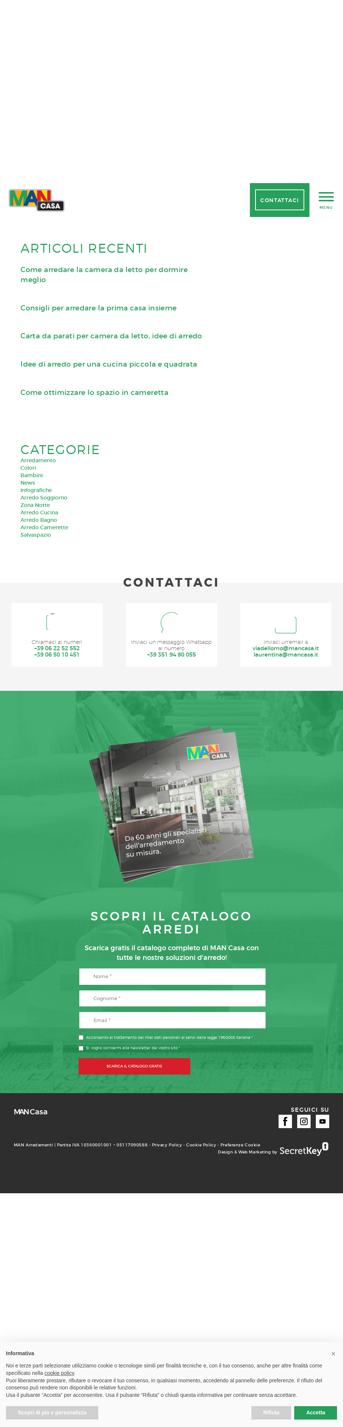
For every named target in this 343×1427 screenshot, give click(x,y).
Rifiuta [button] (271, 1412)
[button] (333, 1354)
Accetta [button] (315, 1412)
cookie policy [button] (59, 1373)
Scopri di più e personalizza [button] (52, 1412)
